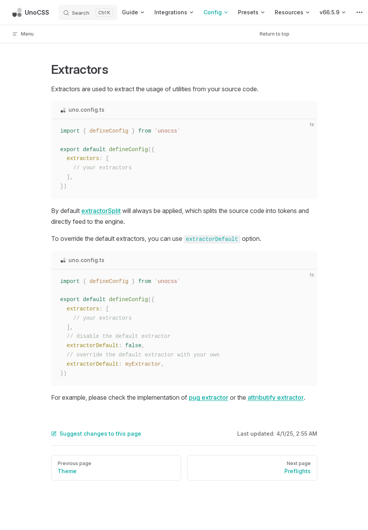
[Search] (87, 12)
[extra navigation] (359, 12)
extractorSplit (101, 211)
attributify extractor (276, 397)
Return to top (274, 34)
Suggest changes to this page (96, 433)
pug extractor (208, 397)
